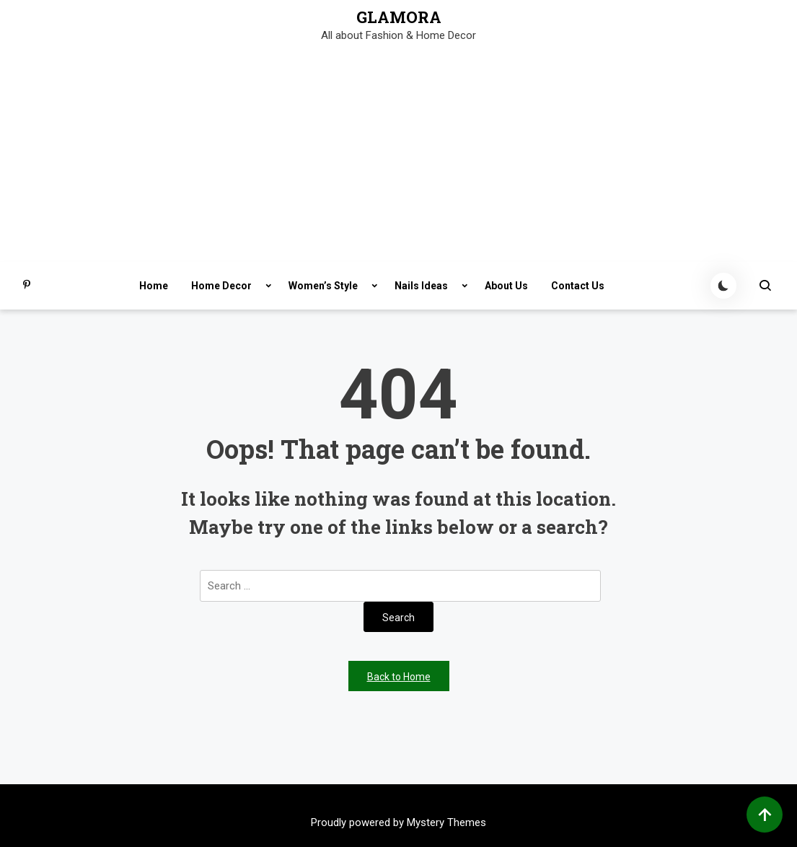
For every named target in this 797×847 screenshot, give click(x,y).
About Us (506, 285)
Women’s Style (323, 285)
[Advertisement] (398, 154)
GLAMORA (398, 17)
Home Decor (221, 285)
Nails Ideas (421, 285)
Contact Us (577, 285)
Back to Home (399, 677)
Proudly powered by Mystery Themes (398, 822)
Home (153, 285)
